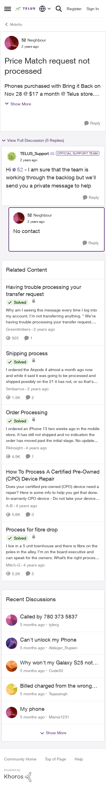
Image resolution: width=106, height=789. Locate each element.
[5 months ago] (32, 624)
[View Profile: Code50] (11, 666)
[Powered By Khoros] (53, 775)
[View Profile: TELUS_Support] (11, 156)
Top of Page (55, 759)
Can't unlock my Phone (48, 640)
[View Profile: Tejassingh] (11, 689)
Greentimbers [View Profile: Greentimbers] (18, 329)
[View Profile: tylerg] (11, 620)
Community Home (20, 759)
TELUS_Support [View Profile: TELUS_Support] (34, 153)
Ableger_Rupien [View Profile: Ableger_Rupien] (63, 647)
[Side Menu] (7, 9)
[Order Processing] (53, 434)
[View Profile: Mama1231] (11, 712)
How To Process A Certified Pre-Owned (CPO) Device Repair (52, 475)
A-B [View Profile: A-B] (9, 505)
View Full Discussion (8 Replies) (32, 140)
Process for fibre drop (32, 529)
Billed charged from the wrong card (56, 686)
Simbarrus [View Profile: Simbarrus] (15, 388)
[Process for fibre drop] (53, 552)
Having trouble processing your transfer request (43, 290)
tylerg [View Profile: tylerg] (54, 624)
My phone (32, 709)
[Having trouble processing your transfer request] (53, 316)
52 (20, 169)
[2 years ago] (43, 329)
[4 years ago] (35, 448)
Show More (18, 103)
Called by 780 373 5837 (49, 616)
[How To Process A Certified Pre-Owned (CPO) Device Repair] (53, 492)
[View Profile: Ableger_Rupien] (11, 643)
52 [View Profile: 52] (23, 40)
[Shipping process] (53, 375)
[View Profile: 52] (12, 43)
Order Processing (26, 412)
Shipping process (27, 353)
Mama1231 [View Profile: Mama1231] (59, 716)
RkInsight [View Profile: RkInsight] (14, 447)
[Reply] (92, 123)
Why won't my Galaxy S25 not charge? (56, 662)
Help (79, 759)
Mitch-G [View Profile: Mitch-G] (13, 565)
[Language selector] (45, 8)
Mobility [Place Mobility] (13, 24)
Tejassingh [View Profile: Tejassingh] (58, 693)
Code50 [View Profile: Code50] (56, 670)
